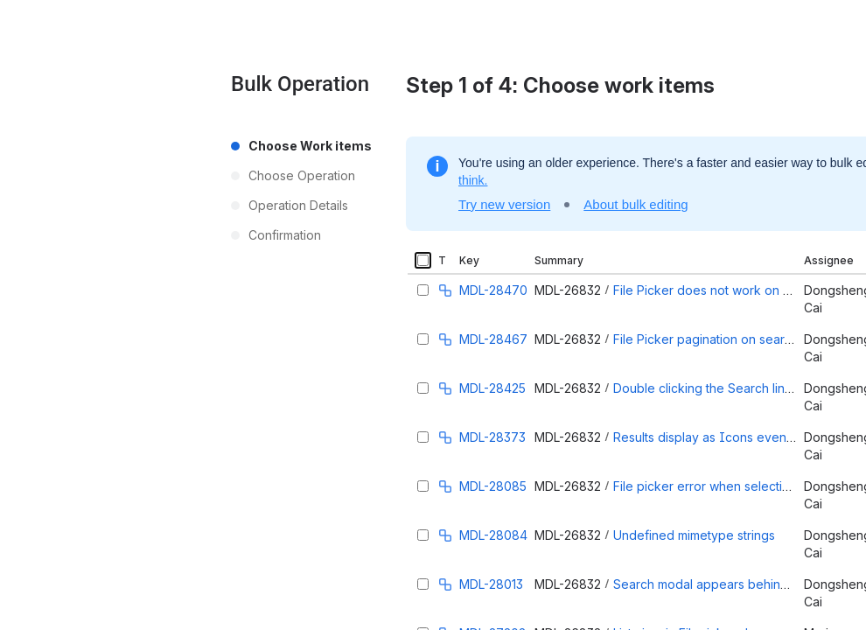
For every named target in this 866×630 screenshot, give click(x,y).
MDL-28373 (492, 437)
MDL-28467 (493, 339)
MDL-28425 (492, 388)
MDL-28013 (491, 584)
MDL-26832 (567, 290)
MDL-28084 (493, 535)
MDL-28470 (493, 290)
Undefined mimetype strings (694, 535)
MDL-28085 (493, 486)
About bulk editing (635, 204)
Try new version (504, 204)
